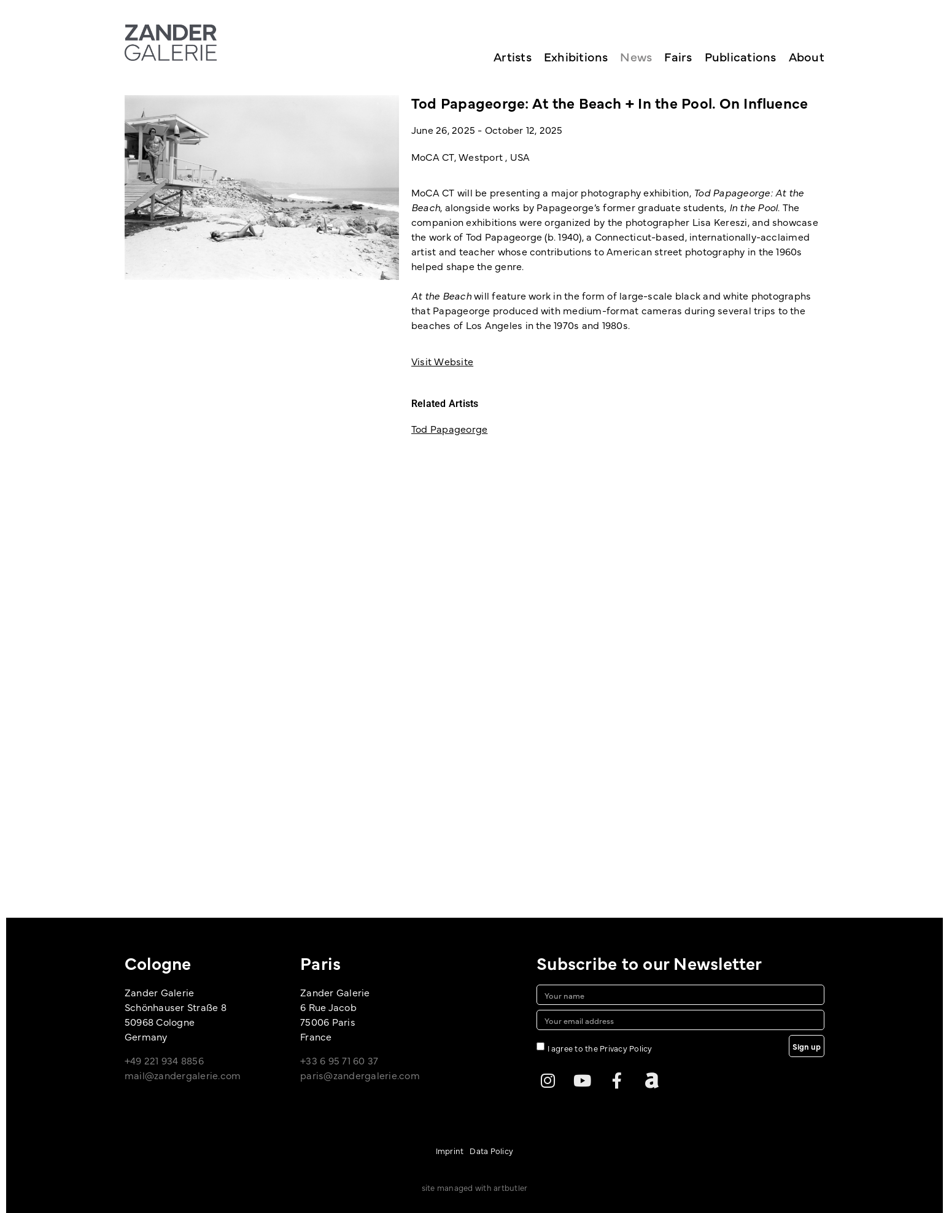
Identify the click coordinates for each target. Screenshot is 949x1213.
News (636, 56)
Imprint (450, 1150)
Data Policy (491, 1150)
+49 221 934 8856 (164, 1060)
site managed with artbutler (474, 1187)
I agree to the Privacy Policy (600, 1047)
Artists (513, 56)
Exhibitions (576, 56)
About (806, 56)
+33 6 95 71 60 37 (339, 1060)
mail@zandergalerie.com (183, 1075)
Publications (741, 56)
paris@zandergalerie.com (360, 1075)
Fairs (678, 56)
